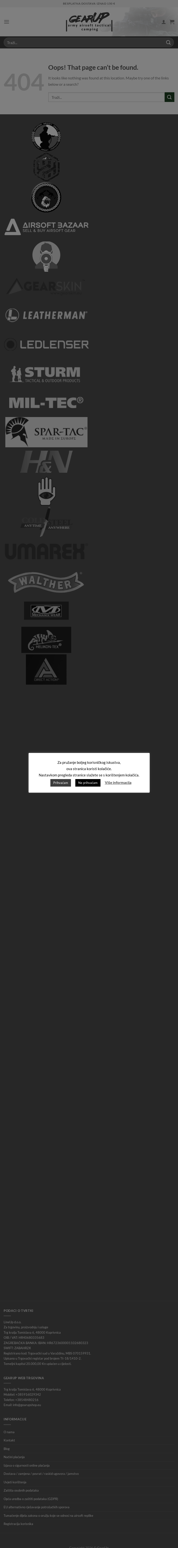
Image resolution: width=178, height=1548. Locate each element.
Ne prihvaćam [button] (88, 783)
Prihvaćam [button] (60, 783)
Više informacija (118, 782)
